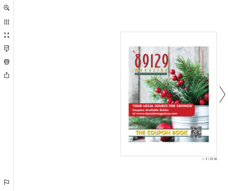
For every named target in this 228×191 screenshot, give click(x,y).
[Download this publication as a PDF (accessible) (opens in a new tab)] (6, 48)
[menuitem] (6, 14)
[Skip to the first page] (203, 159)
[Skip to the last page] (215, 159)
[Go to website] (154, 119)
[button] (6, 7)
